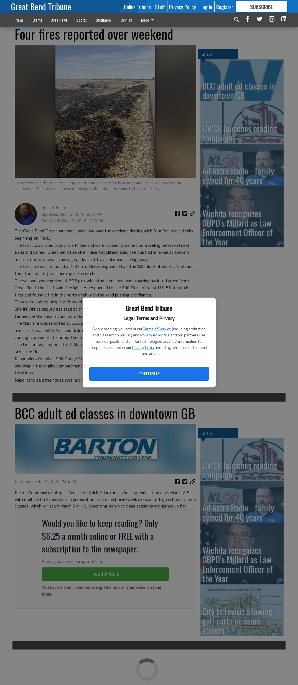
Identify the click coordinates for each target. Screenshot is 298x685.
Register (224, 6)
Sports (81, 20)
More (148, 19)
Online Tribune (137, 6)
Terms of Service (157, 329)
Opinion (126, 20)
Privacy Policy (151, 335)
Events (37, 20)
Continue (149, 373)
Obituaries (104, 20)
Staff (160, 6)
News (20, 20)
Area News (59, 20)
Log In (206, 6)
